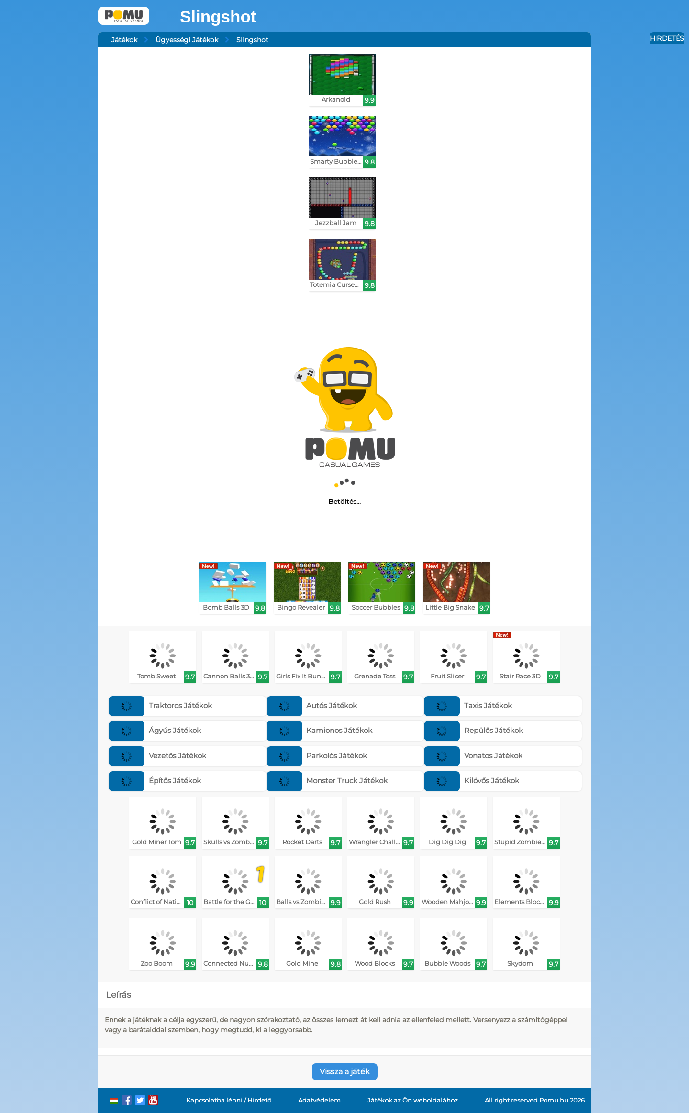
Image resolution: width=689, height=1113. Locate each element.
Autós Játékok (312, 705)
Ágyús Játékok (155, 730)
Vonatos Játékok (473, 755)
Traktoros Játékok (160, 705)
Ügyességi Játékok (187, 39)
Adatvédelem (319, 1100)
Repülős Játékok (473, 730)
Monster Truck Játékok (327, 780)
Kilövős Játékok (471, 780)
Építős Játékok (155, 780)
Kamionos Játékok (320, 730)
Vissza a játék (345, 1071)
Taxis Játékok (468, 705)
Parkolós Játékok (317, 755)
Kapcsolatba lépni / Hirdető (228, 1100)
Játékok (124, 39)
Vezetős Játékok (157, 755)
